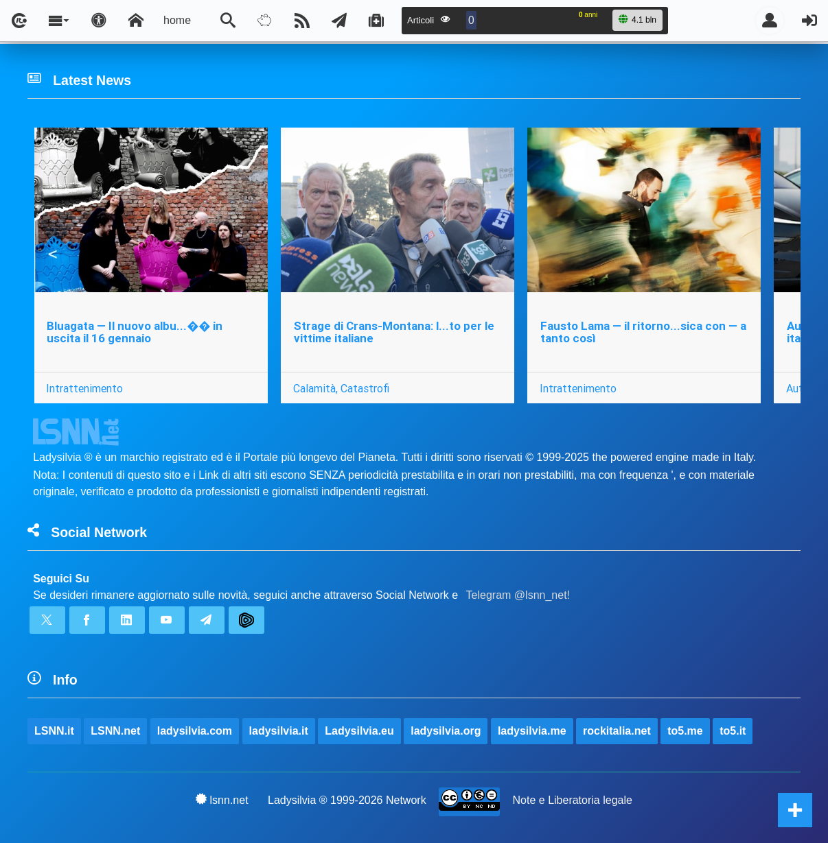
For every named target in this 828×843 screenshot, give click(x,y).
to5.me (685, 731)
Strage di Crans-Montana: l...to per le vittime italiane (394, 332)
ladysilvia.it (278, 731)
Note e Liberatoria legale (572, 800)
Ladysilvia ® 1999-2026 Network (347, 800)
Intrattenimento (84, 388)
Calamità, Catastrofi (341, 388)
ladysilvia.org (446, 731)
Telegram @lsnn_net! (518, 595)
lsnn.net (222, 800)
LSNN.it (54, 731)
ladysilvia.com (194, 731)
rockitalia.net (617, 731)
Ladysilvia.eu (359, 731)
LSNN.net (115, 731)
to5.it (733, 731)
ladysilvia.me (532, 731)
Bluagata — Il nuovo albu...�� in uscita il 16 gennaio (134, 332)
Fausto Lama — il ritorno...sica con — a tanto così (643, 332)
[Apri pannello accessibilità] (99, 20)
